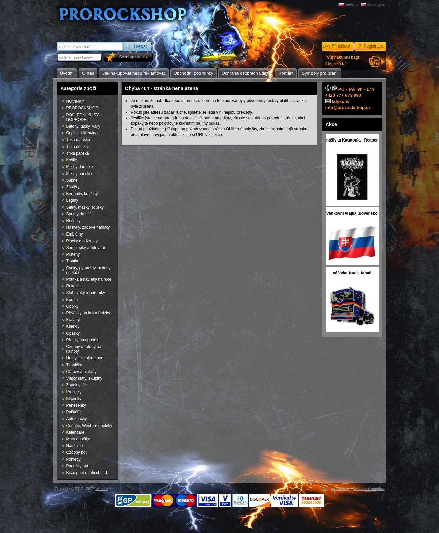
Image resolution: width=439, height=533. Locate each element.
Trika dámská (78, 139)
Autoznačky (76, 418)
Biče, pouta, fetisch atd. (87, 472)
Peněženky (76, 405)
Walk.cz (101, 489)
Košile (71, 160)
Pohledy (73, 459)
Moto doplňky (78, 439)
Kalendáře (75, 432)
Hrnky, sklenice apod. (85, 358)
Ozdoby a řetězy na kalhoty (83, 349)
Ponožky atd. (77, 466)
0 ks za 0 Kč (343, 60)
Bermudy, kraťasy (82, 193)
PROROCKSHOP (82, 108)
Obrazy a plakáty (81, 371)
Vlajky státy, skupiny (84, 378)
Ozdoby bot (76, 452)
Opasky (73, 333)
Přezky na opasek (82, 340)
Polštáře (73, 412)
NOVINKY (75, 101)
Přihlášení (341, 46)
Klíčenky (73, 398)
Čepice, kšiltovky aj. (84, 133)
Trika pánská (77, 153)
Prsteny (73, 254)
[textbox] (79, 57)
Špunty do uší (78, 214)
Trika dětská (77, 146)
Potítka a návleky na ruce (89, 279)
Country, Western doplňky (89, 425)
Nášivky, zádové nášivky (88, 227)
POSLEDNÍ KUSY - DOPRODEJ (83, 117)
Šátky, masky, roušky (85, 207)
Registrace (373, 46)
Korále (72, 299)
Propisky (74, 391)
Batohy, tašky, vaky (83, 126)
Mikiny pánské (79, 173)
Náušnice (74, 445)
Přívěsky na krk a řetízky (88, 313)
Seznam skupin (133, 57)
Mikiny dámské (79, 166)
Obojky (72, 306)
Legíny (72, 200)
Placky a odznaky (82, 241)
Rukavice (74, 286)
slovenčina (375, 4)
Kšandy (73, 326)
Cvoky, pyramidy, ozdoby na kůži (88, 270)
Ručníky (73, 220)
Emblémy (74, 234)
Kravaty (73, 319)
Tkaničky (74, 365)
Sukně (72, 180)
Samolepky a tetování (85, 247)
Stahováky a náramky (85, 292)
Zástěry (73, 187)
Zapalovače (76, 385)
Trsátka (73, 261)
